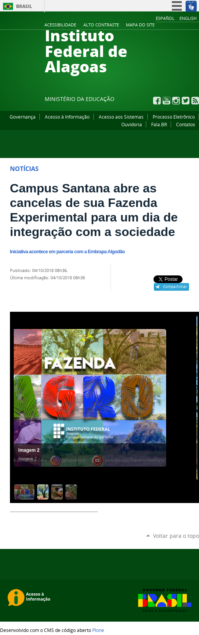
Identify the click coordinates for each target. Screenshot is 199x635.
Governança (23, 117)
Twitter (185, 100)
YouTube (166, 100)
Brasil (24, 6)
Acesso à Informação (67, 117)
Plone (98, 630)
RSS (195, 100)
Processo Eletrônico (174, 117)
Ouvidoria (131, 124)
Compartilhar (175, 286)
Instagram (176, 100)
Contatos (185, 124)
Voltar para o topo (176, 535)
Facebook (157, 100)
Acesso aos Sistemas (121, 117)
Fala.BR (159, 124)
